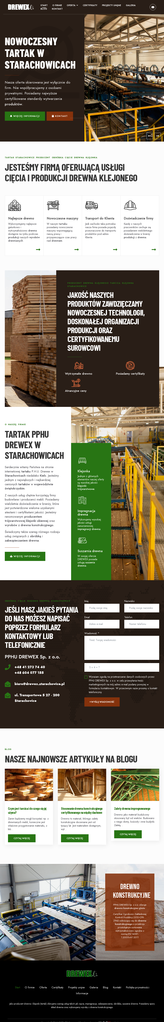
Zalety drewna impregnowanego (132, 810)
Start (44, 6)
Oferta (71, 6)
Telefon (128, 618)
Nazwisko (129, 602)
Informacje (82, 1005)
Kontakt (57, 9)
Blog (44, 9)
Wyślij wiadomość (102, 703)
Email (87, 618)
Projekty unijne (111, 6)
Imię (86, 602)
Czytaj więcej (22, 839)
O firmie (57, 6)
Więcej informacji (25, 117)
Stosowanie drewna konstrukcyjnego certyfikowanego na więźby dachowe (81, 812)
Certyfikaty (90, 6)
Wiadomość (91, 634)
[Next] (157, 137)
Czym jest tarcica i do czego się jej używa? (27, 812)
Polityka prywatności (137, 999)
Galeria (131, 6)
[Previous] (149, 137)
